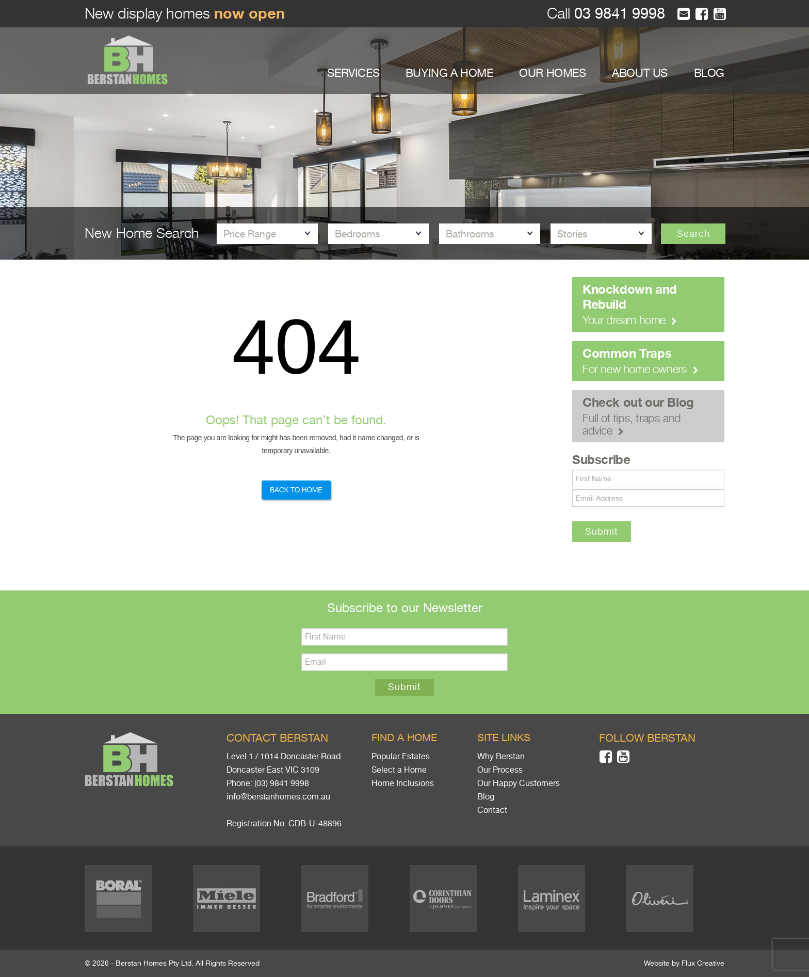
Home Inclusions (402, 783)
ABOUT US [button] (640, 73)
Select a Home (399, 770)
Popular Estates (400, 756)
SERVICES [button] (353, 73)
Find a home (404, 738)
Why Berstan (501, 756)
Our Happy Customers (518, 783)
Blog (485, 797)
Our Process (500, 770)
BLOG (709, 73)
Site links (503, 738)
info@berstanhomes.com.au (278, 797)
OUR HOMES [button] (552, 73)
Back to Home (296, 490)
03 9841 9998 (617, 13)
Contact (492, 810)
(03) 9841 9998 (281, 783)
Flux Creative (703, 963)
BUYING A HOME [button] (449, 73)
